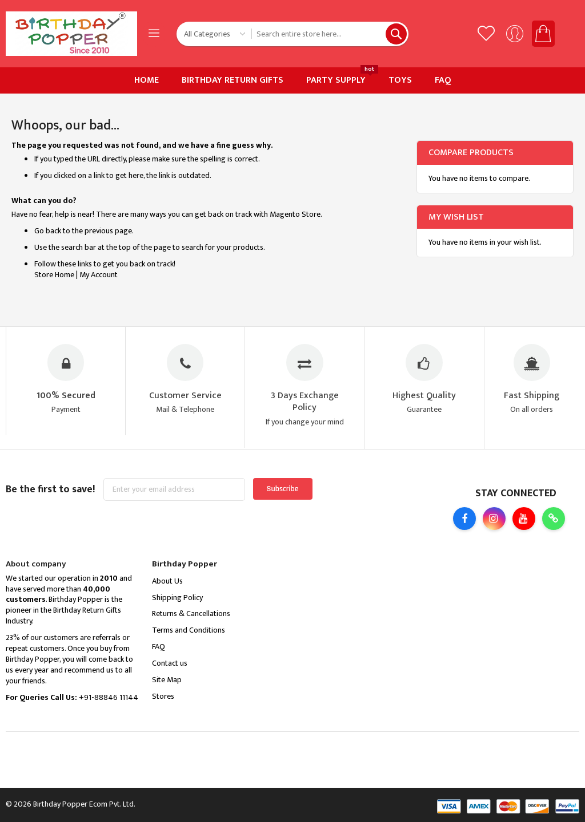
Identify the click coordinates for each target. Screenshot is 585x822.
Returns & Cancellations (191, 613)
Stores (163, 696)
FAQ (158, 646)
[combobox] (330, 34)
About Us (167, 581)
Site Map (167, 679)
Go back (47, 230)
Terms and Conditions (188, 630)
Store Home (54, 274)
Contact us (169, 663)
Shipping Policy (177, 597)
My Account (98, 274)
